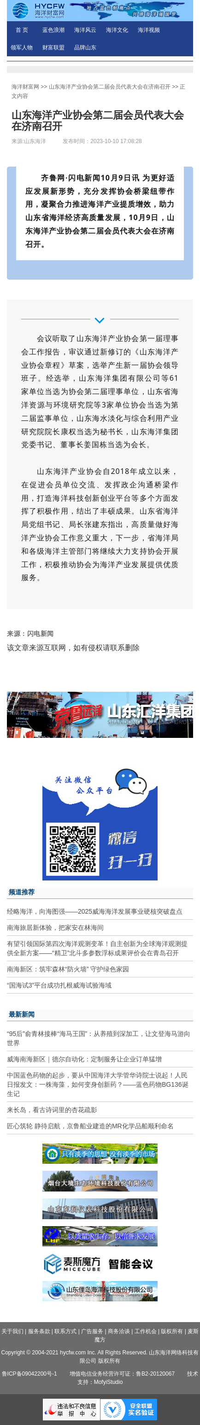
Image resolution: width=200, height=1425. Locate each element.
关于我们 (12, 1331)
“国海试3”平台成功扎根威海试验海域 (59, 985)
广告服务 (92, 1331)
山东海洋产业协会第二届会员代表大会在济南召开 (110, 87)
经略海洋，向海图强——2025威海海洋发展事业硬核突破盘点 (94, 911)
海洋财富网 (25, 87)
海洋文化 (117, 30)
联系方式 (65, 1331)
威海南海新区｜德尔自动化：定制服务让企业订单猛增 (84, 1059)
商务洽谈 (119, 1331)
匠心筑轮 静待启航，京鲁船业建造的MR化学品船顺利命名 (90, 1126)
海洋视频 (149, 30)
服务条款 (39, 1331)
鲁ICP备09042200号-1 (29, 1374)
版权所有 (172, 1331)
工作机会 (146, 1331)
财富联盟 (53, 47)
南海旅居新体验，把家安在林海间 (55, 927)
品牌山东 (85, 47)
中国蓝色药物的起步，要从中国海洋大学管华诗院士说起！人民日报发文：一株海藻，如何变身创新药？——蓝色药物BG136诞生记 (97, 1084)
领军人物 (22, 47)
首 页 (22, 30)
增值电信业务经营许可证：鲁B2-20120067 (122, 1374)
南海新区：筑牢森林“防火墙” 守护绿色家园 (68, 969)
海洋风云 (85, 30)
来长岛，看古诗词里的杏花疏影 (52, 1110)
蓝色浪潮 (53, 30)
